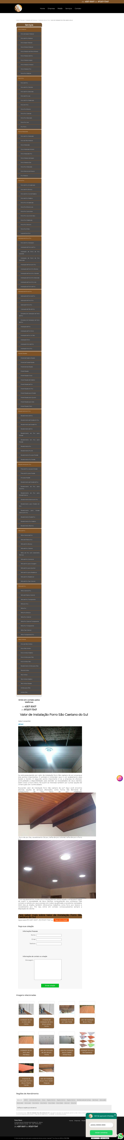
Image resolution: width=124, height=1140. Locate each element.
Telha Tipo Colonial (26, 630)
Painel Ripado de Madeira (28, 380)
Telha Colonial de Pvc (27, 535)
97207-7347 (103, 1)
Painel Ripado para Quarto (28, 397)
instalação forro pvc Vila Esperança (87, 1051)
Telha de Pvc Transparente (28, 599)
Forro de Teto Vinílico (26, 644)
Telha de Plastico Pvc (26, 539)
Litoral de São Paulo (34, 1100)
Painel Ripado (25, 371)
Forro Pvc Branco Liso (27, 207)
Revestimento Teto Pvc (27, 525)
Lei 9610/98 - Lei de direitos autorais (57, 1114)
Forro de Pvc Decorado (27, 91)
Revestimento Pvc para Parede (29, 455)
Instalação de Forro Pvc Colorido (30, 273)
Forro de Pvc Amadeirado (28, 185)
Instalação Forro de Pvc (27, 344)
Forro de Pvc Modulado (27, 136)
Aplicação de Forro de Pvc (28, 296)
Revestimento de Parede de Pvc (29, 482)
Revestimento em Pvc (24, 411)
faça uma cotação (61, 920)
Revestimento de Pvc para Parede (29, 434)
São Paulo (95, 1100)
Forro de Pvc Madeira (27, 198)
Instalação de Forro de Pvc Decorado (29, 259)
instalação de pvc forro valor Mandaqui (26, 1052)
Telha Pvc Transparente (27, 625)
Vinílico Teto (24, 692)
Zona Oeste (51, 1103)
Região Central (51, 1100)
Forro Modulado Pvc (26, 153)
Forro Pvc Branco (26, 109)
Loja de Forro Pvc (25, 233)
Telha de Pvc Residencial (27, 577)
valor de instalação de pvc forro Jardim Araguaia (46, 1081)
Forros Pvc (21, 180)
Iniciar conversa (101, 1133)
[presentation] (35, 951)
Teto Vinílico (24, 674)
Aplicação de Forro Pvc (27, 300)
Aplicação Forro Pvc (26, 304)
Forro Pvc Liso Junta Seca (28, 215)
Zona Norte (35, 1103)
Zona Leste (103, 1100)
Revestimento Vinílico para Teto (29, 666)
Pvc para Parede (25, 477)
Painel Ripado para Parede (28, 393)
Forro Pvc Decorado (26, 118)
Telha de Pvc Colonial (27, 548)
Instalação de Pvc (25, 326)
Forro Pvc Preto (25, 229)
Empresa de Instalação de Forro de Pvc (29, 321)
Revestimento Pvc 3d (27, 450)
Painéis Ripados (22, 353)
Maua (43, 1100)
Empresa (51, 8)
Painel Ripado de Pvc (27, 384)
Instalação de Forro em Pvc (28, 264)
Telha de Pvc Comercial (27, 559)
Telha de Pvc (21, 530)
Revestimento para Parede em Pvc (29, 505)
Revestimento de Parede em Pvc (30, 420)
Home (42, 8)
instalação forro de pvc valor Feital (67, 1021)
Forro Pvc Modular (26, 73)
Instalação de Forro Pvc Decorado (30, 277)
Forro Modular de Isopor (27, 158)
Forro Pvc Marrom (26, 224)
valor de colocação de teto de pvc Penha (46, 1052)
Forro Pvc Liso (25, 122)
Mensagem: (43, 969)
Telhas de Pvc (22, 586)
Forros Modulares (23, 131)
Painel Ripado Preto (26, 406)
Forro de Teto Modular (27, 140)
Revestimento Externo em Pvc (29, 499)
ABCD (26, 1100)
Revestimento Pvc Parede (28, 459)
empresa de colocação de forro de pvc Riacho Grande (26, 1082)
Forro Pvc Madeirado (26, 220)
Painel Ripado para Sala (27, 402)
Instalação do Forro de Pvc (28, 286)
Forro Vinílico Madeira (27, 652)
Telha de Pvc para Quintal (28, 568)
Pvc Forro (23, 126)
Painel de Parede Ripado (27, 362)
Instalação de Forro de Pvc (28, 247)
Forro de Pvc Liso (25, 96)
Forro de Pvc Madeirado (27, 100)
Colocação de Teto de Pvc (28, 309)
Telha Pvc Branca (26, 612)
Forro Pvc (21, 78)
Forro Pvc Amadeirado (27, 202)
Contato (78, 8)
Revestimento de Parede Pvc (29, 424)
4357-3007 (89, 1)
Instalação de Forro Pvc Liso (28, 282)
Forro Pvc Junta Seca (27, 211)
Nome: (46, 935)
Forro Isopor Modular (26, 42)
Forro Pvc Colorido (26, 113)
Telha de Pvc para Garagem (28, 563)
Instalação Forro (25, 339)
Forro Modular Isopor (26, 60)
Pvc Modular (24, 175)
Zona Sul (66, 1103)
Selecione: (19, 1100)
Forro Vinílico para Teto (27, 657)
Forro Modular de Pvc (27, 56)
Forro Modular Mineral (27, 64)
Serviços (68, 8)
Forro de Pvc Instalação (27, 242)
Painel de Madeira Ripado (28, 358)
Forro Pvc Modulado (26, 167)
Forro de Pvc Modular (27, 38)
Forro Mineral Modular (27, 47)
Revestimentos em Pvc (24, 464)
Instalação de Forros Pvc (25, 291)
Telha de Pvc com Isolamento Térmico (29, 554)
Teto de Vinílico (25, 670)
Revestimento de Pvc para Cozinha (29, 487)
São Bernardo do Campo (84, 1100)
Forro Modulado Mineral (27, 149)
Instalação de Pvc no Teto (28, 335)
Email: (47, 939)
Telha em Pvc (24, 604)
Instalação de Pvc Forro (27, 331)
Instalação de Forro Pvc (24, 238)
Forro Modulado (25, 145)
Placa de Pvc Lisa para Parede (29, 469)
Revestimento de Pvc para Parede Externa (29, 494)
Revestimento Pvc (26, 446)
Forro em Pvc (24, 104)
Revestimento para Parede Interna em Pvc (29, 511)
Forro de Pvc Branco (26, 189)
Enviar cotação (50, 985)
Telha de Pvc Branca (26, 544)
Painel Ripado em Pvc (27, 388)
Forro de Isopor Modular (27, 34)
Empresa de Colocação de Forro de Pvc (29, 314)
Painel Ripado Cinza (26, 375)
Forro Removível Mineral (28, 171)
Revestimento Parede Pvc (28, 517)
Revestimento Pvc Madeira (28, 521)
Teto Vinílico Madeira (26, 679)
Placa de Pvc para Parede (28, 473)
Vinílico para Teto (25, 688)
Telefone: (46, 944)
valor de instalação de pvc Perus (87, 1021)
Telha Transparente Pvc (27, 634)
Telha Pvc (23, 608)
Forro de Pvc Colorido (27, 87)
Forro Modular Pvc (26, 69)
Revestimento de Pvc (27, 429)
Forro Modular (22, 29)
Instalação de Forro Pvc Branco (29, 269)
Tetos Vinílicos (22, 639)
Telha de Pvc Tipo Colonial (28, 581)
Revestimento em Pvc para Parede (29, 441)
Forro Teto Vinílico (26, 648)
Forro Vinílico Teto (26, 661)
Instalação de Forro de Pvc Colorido (29, 252)
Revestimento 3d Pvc (27, 415)
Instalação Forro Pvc (26, 348)
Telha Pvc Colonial (26, 617)
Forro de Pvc (24, 83)
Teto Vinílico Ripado (26, 683)
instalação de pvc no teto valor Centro (26, 1022)
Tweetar (21, 724)
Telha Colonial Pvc (26, 590)
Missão (60, 8)
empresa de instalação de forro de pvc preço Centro (46, 1023)
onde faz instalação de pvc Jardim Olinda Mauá (66, 1052)
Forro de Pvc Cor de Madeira (28, 194)
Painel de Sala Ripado (27, 366)
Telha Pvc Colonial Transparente (30, 621)
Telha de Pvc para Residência (29, 572)
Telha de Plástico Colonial (28, 595)
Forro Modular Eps (26, 162)
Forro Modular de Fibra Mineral (29, 51)
